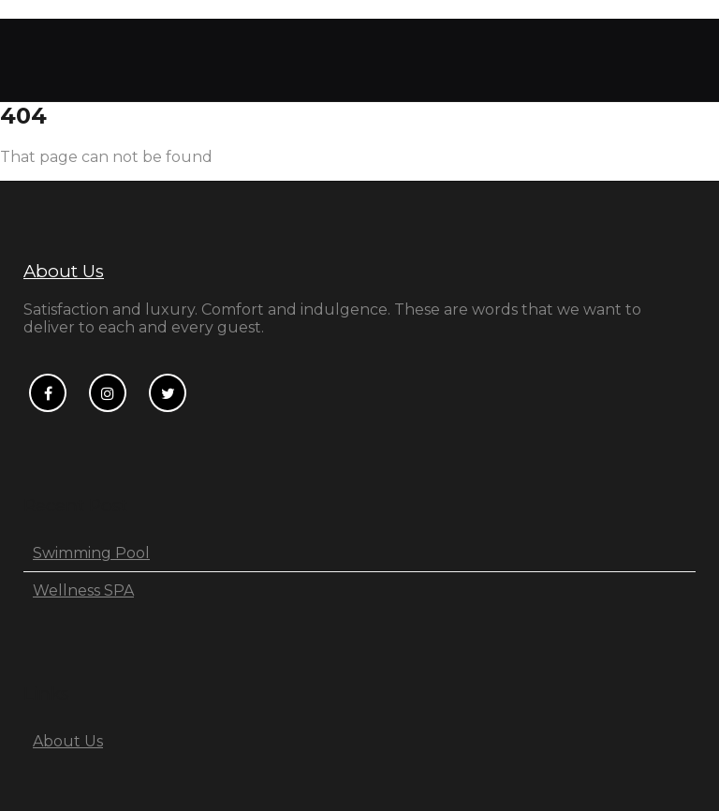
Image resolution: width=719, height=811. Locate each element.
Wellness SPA (83, 590)
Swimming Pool (91, 553)
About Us (63, 271)
